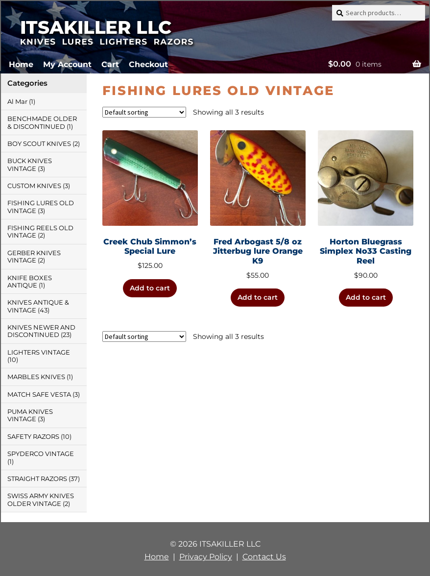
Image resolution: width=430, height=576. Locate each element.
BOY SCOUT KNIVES (39, 143)
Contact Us (264, 556)
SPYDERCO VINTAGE (40, 453)
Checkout (148, 64)
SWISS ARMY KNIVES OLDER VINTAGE (40, 499)
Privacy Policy (205, 556)
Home (21, 64)
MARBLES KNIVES (36, 377)
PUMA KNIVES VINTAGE (30, 415)
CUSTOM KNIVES (34, 186)
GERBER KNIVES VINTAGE (34, 256)
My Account (67, 64)
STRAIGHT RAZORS (37, 478)
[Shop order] (144, 112)
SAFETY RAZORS (33, 436)
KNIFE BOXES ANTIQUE (29, 281)
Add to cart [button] (150, 288)
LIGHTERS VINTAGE (38, 352)
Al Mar (17, 101)
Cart (110, 64)
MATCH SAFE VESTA (39, 394)
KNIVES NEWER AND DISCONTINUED (41, 331)
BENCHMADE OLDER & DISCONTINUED (42, 122)
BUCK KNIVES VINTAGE (29, 164)
